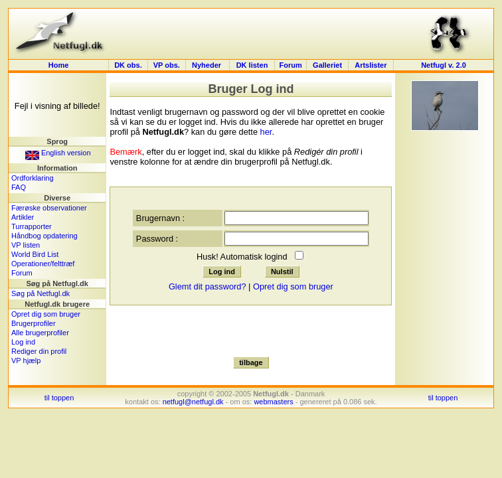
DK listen (252, 65)
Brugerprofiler (33, 323)
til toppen (59, 398)
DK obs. (128, 65)
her (266, 132)
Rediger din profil (38, 351)
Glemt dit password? (207, 286)
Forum (290, 65)
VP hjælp (26, 360)
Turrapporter (31, 226)
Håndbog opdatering (44, 236)
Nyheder (207, 65)
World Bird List (34, 254)
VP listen (25, 245)
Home (58, 65)
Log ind (23, 342)
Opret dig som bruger (45, 314)
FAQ (18, 187)
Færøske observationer (49, 208)
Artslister (370, 65)
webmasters (273, 402)
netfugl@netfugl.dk (193, 402)
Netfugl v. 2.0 (443, 65)
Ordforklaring (32, 178)
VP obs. (166, 65)
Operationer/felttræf (42, 264)
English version (58, 153)
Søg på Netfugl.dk (40, 293)
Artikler (22, 217)
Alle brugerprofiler (40, 333)
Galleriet (327, 65)
